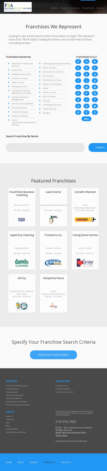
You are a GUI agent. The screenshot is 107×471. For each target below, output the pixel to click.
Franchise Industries (62, 389)
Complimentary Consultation (16, 401)
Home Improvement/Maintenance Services (24, 122)
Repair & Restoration (52, 84)
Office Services (49, 67)
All (86, 118)
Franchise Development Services (18, 405)
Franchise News (12, 429)
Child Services (18, 82)
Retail (45, 88)
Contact (101, 8)
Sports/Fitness (49, 96)
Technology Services (52, 104)
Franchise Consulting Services (17, 386)
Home (54, 8)
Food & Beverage (20, 111)
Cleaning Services (19, 86)
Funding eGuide (12, 392)
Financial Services (19, 107)
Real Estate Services (52, 80)
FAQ (7, 423)
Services (74, 8)
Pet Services (48, 76)
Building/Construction (21, 74)
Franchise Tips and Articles (16, 432)
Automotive (17, 70)
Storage (46, 100)
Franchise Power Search (53, 367)
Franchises (88, 8)
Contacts (66, 462)
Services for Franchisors (15, 395)
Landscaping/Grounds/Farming (57, 63)
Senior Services (50, 92)
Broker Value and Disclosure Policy (70, 432)
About (63, 8)
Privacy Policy (61, 435)
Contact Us (10, 419)
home (8, 462)
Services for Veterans (14, 398)
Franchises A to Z (61, 386)
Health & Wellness (20, 116)
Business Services (20, 78)
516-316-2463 (65, 421)
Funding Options (12, 389)
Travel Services (50, 108)
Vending (46, 112)
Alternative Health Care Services (22, 64)
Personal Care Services (53, 71)
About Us (9, 416)
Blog (7, 426)
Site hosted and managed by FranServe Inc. (71, 441)
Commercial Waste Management (20, 98)
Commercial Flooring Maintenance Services (21, 91)
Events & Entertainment (23, 103)
